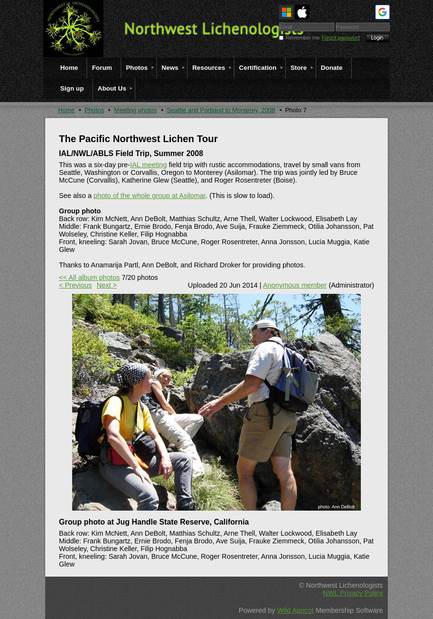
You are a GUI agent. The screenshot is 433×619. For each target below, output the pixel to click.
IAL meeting (148, 165)
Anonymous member (295, 285)
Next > (107, 285)
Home (66, 110)
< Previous (75, 285)
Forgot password (341, 37)
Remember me (302, 37)
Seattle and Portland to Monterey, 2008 (221, 110)
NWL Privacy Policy (353, 593)
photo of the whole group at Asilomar (149, 195)
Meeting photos (135, 110)
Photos (94, 110)
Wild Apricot (295, 610)
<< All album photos (89, 277)
